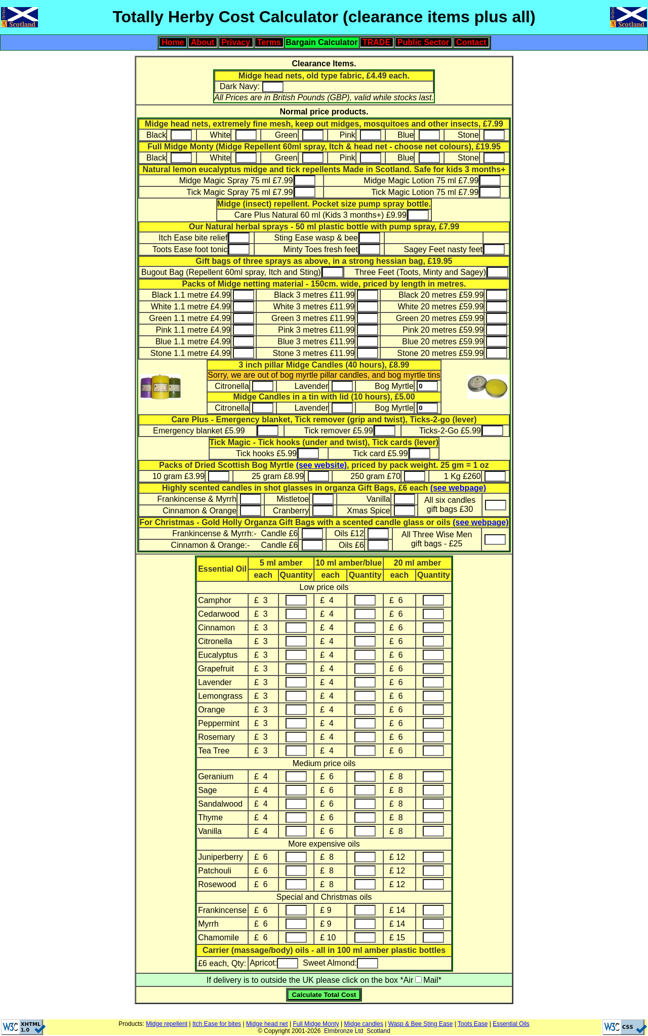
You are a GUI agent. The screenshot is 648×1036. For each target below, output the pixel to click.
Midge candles (363, 1023)
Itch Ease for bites (216, 1023)
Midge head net (267, 1023)
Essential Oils (511, 1023)
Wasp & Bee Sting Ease (420, 1023)
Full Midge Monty (316, 1023)
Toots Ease (473, 1023)
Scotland (378, 1030)
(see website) (321, 465)
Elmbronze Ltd (343, 1030)
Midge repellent (166, 1023)
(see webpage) (458, 488)
